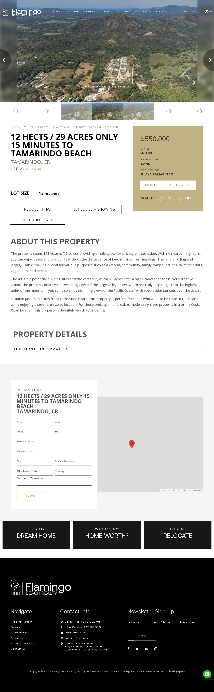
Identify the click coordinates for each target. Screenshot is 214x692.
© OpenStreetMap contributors (189, 490)
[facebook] (128, 649)
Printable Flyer (37, 220)
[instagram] (155, 649)
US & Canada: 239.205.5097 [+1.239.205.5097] (83, 627)
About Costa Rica (157, 11)
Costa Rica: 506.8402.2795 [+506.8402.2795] (82, 622)
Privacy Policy (111, 671)
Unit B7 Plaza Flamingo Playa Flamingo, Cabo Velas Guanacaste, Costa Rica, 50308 (86, 647)
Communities (110, 11)
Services (89, 11)
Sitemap (125, 671)
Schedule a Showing (94, 209)
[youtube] (137, 649)
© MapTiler (172, 490)
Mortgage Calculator (168, 185)
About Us (131, 11)
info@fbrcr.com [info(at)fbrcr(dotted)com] (75, 633)
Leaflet (163, 490)
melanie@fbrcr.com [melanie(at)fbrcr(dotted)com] (78, 638)
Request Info (37, 209)
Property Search (64, 11)
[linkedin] (146, 649)
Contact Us (185, 11)
